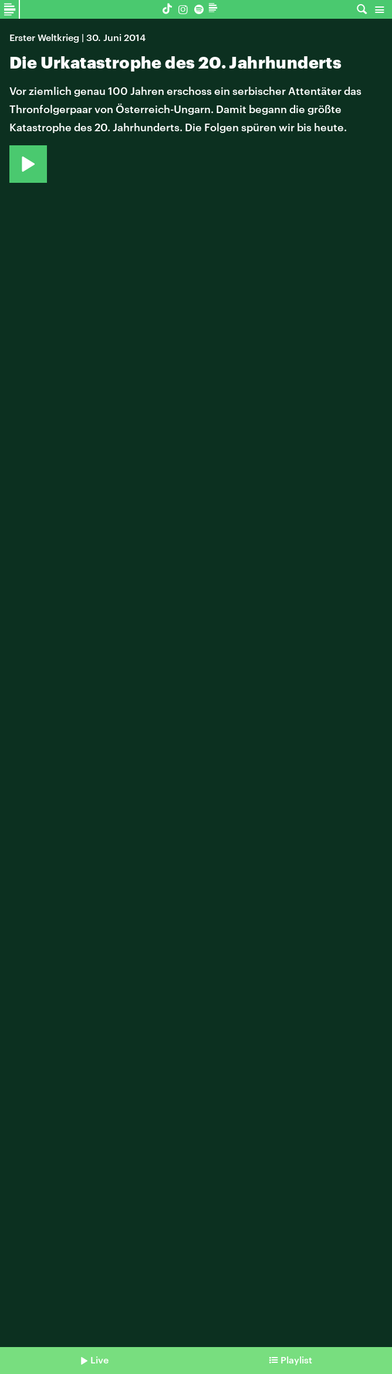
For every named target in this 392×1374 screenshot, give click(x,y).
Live (99, 1359)
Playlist (296, 1359)
